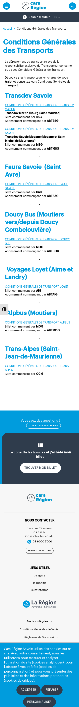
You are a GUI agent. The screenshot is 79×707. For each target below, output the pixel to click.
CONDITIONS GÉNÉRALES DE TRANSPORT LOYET (37, 286)
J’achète (39, 576)
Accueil (7, 28)
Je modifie (40, 583)
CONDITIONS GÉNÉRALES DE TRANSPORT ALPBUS (37, 322)
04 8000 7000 (39, 542)
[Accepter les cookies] (28, 690)
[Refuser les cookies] (52, 690)
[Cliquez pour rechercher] (72, 6)
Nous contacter (39, 550)
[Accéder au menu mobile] (6, 6)
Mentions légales (37, 621)
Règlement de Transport (39, 637)
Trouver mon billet (40, 467)
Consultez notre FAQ (43, 425)
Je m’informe (39, 590)
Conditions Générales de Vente (39, 629)
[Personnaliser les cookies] (39, 702)
